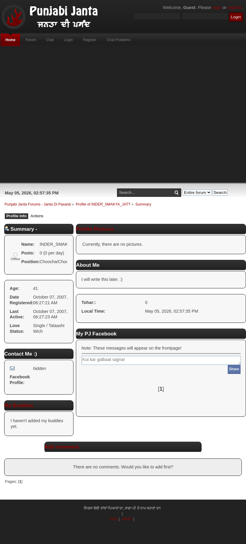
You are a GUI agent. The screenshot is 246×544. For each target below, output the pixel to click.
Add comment (61, 447)
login (216, 7)
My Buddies (18, 405)
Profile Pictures (95, 229)
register (235, 7)
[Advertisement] (111, 114)
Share (234, 369)
